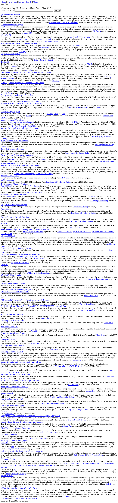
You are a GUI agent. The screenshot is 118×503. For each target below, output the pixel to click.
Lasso (56, 114)
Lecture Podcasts (7, 393)
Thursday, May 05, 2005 (10, 176)
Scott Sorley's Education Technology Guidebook (82, 463)
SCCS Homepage (7, 180)
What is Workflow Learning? (11, 275)
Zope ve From (108, 116)
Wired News (45, 318)
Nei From (15, 126)
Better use (4, 265)
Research (43, 60)
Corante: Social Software (77, 420)
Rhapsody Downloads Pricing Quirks (14, 441)
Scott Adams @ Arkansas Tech (25, 465)
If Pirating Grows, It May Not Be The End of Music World (22, 83)
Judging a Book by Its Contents (12, 345)
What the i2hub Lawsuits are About (14, 194)
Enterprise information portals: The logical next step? (20, 381)
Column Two (73, 385)
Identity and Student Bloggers (12, 25)
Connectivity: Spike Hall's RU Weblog (38, 174)
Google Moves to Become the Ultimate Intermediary (20, 254)
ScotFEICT (9, 414)
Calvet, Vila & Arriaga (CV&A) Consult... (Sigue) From (78, 232)
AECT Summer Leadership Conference (15, 428)
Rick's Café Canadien (48, 432)
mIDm (28, 116)
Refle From (91, 455)
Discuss (22, 2)
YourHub (44, 159)
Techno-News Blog (91, 296)
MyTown (11, 159)
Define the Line (77, 45)
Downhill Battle (7, 186)
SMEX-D (4, 467)
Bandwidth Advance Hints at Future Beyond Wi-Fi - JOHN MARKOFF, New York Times (34, 306)
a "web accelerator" (41, 258)
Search (28, 2)
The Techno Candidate (9, 327)
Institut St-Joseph (44, 39)
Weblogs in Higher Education (38, 273)
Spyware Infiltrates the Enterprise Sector (16, 248)
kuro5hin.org (76, 360)
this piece (90, 196)
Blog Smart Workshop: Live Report (14, 205)
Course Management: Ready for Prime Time (17, 95)
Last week (4, 443)
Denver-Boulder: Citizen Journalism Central (17, 155)
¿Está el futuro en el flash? (11, 14)
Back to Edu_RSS (33, 498)
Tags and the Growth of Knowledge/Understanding (20, 128)
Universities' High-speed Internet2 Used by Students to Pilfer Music (26, 72)
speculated (10, 196)
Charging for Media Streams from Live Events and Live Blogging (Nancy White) (31, 416)
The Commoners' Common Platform (14, 184)
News (10, 2)
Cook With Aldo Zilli (9, 412)
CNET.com (76, 122)
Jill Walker (97, 31)
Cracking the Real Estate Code (12, 321)
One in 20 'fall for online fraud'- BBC (15, 292)
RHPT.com (65, 178)
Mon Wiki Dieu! (7, 35)
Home (3, 2)
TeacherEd (5, 62)
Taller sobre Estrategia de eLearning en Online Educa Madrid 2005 (25, 230)
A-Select (50, 114)
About (35, 2)
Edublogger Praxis (8, 459)
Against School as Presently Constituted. (16, 217)
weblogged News (28, 33)
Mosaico (4, 223)
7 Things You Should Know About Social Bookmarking (21, 103)
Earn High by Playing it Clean (12, 352)
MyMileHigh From (107, 161)
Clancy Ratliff (9, 27)
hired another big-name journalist (22, 122)
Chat (15, 2)
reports (16, 469)
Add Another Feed (17, 498)
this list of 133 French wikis (80, 37)
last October (44, 47)
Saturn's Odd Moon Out (10, 339)
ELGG (89, 64)
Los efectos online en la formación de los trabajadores (21, 362)
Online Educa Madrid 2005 (33, 232)
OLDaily (22, 52)
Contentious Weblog (80, 207)
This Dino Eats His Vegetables (12, 314)
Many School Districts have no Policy (15, 141)
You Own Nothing (8, 476)
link (12, 447)
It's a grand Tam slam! (9, 434)
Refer (36, 60)
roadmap (14, 66)
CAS (63, 114)
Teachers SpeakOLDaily (48, 465)
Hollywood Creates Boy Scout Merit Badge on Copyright (22, 451)
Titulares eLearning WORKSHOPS (68, 366)
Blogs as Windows (8, 236)
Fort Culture (34, 186)
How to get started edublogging (12, 405)
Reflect (85, 107)
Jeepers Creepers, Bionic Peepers (13, 333)
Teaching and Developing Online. (77, 153)
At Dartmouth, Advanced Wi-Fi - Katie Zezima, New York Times (25, 300)
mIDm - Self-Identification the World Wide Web (19, 488)
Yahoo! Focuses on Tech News (12, 120)
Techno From (19, 174)
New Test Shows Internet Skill (12, 399)
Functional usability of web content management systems (22, 422)
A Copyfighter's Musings (36, 192)
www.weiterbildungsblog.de (97, 279)
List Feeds (5, 498)
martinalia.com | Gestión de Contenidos (63, 23)
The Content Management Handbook (14, 387)
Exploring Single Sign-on (10, 112)
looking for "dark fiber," (29, 256)
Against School (6, 209)
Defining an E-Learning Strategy (13, 283)
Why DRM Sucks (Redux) (11, 54)
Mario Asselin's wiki (20, 39)
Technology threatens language (12, 149)
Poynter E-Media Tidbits (28, 126)
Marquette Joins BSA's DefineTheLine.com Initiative (20, 43)
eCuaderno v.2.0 (76, 227)
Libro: (3, 368)
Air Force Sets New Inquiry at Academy (16, 374)
